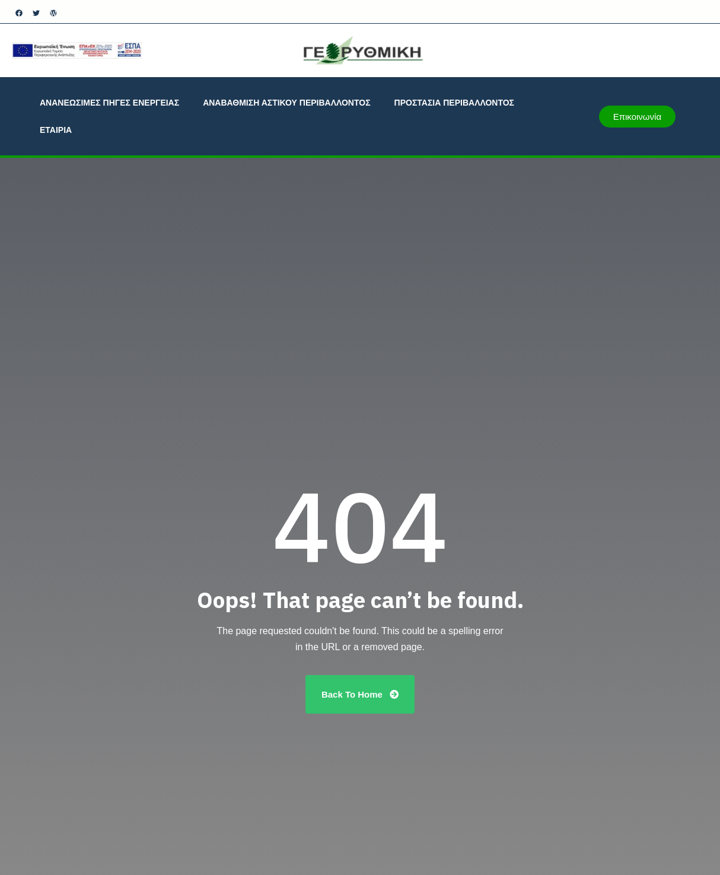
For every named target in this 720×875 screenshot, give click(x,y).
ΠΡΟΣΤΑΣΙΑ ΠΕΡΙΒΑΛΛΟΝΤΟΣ (454, 102)
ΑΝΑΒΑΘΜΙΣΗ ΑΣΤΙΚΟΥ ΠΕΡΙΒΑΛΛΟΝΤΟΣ (286, 102)
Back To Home (360, 694)
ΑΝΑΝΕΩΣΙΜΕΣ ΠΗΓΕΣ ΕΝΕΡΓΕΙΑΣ (109, 102)
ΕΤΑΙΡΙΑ (56, 130)
